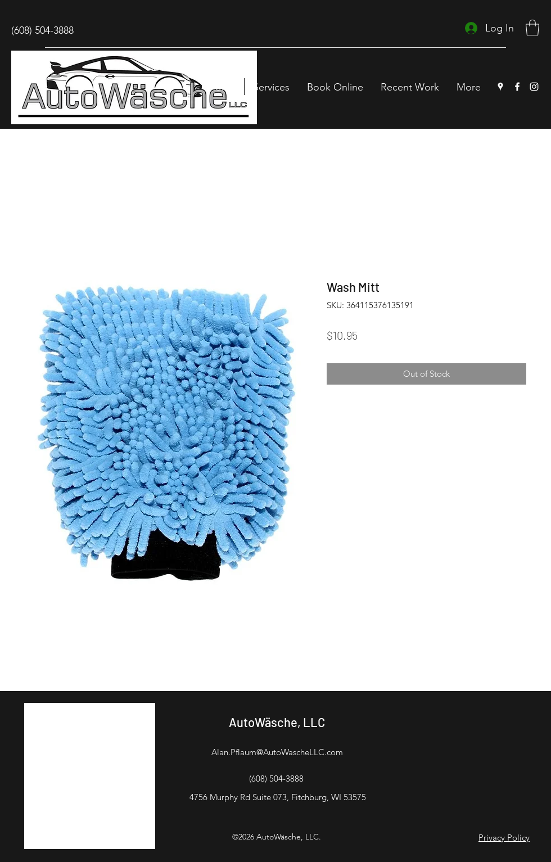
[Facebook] (517, 86)
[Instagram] (534, 86)
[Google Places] (500, 86)
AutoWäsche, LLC (277, 722)
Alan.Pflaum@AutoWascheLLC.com (277, 752)
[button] (532, 28)
